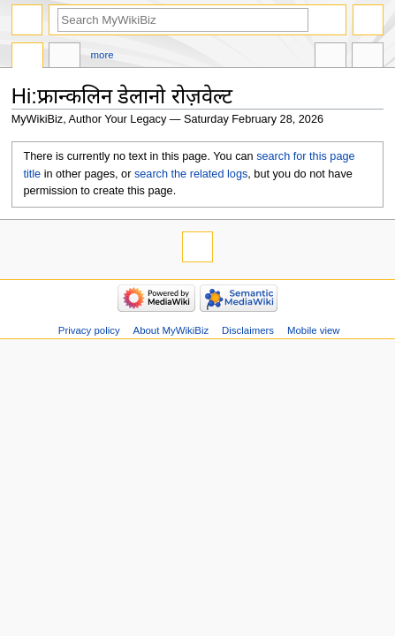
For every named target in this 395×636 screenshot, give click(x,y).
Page (27, 57)
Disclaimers (248, 330)
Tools (368, 57)
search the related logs (190, 174)
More (102, 54)
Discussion (64, 57)
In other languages (330, 57)
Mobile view (313, 330)
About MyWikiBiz (171, 330)
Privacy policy (89, 330)
